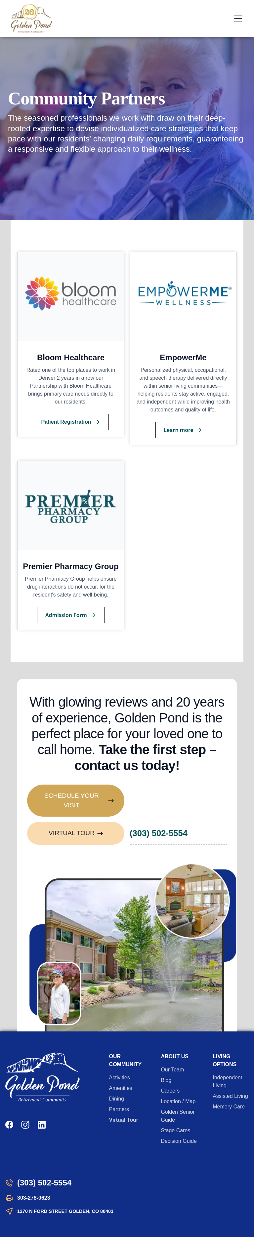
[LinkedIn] (42, 1125)
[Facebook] (9, 1125)
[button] (236, 18)
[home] (31, 18)
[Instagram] (25, 1125)
